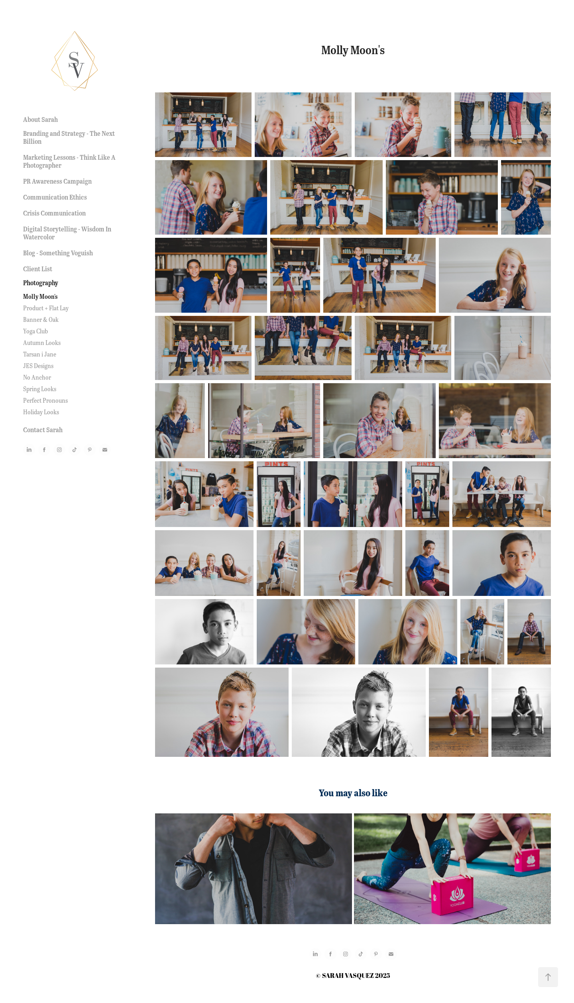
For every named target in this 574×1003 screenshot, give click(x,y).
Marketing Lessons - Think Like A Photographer (69, 161)
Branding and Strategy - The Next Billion (69, 137)
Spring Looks (39, 388)
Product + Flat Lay (46, 308)
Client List (37, 268)
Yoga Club (35, 331)
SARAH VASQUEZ (348, 975)
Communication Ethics (55, 197)
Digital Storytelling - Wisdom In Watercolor (67, 232)
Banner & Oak (41, 319)
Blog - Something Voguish (58, 252)
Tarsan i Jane (39, 354)
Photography (40, 282)
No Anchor (37, 377)
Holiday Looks (41, 411)
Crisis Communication (54, 212)
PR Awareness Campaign (57, 181)
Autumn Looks (42, 342)
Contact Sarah (43, 429)
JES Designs (38, 365)
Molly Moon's (40, 296)
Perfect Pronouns (45, 400)
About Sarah (40, 119)
